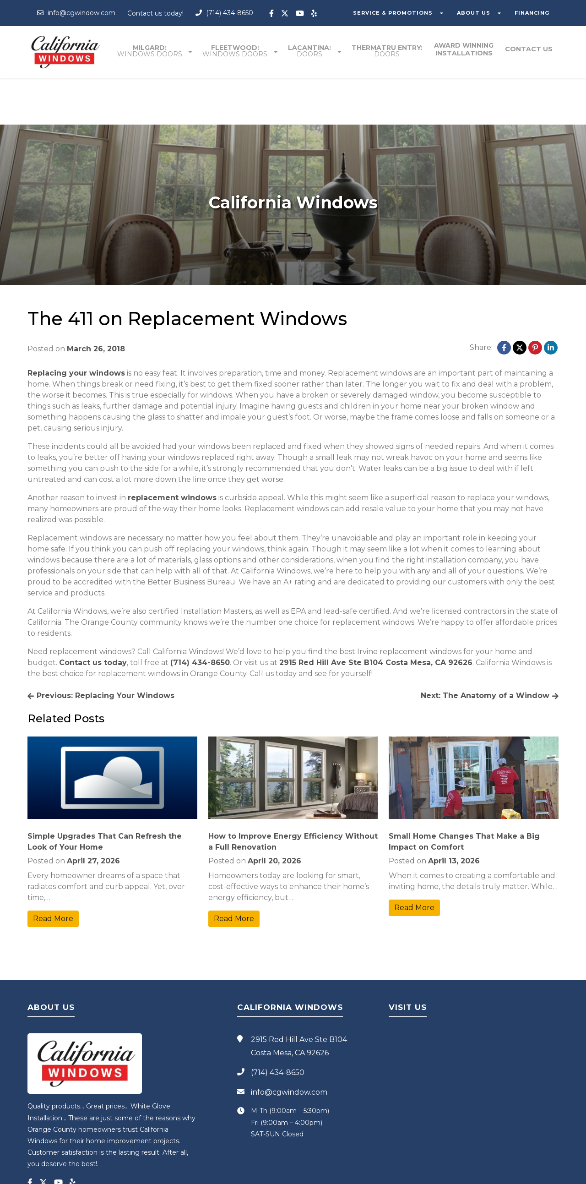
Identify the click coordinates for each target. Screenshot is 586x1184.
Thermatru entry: (388, 51)
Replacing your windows (76, 326)
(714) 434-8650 (224, 13)
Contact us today (93, 616)
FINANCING (533, 13)
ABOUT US (476, 13)
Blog (386, 1173)
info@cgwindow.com (76, 13)
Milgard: (151, 51)
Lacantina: (311, 51)
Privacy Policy (359, 1173)
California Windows (262, 1173)
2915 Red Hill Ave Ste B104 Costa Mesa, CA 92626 (375, 616)
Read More (53, 872)
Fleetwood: (237, 51)
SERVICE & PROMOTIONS (397, 13)
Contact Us (529, 50)
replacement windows (172, 451)
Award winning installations (464, 50)
